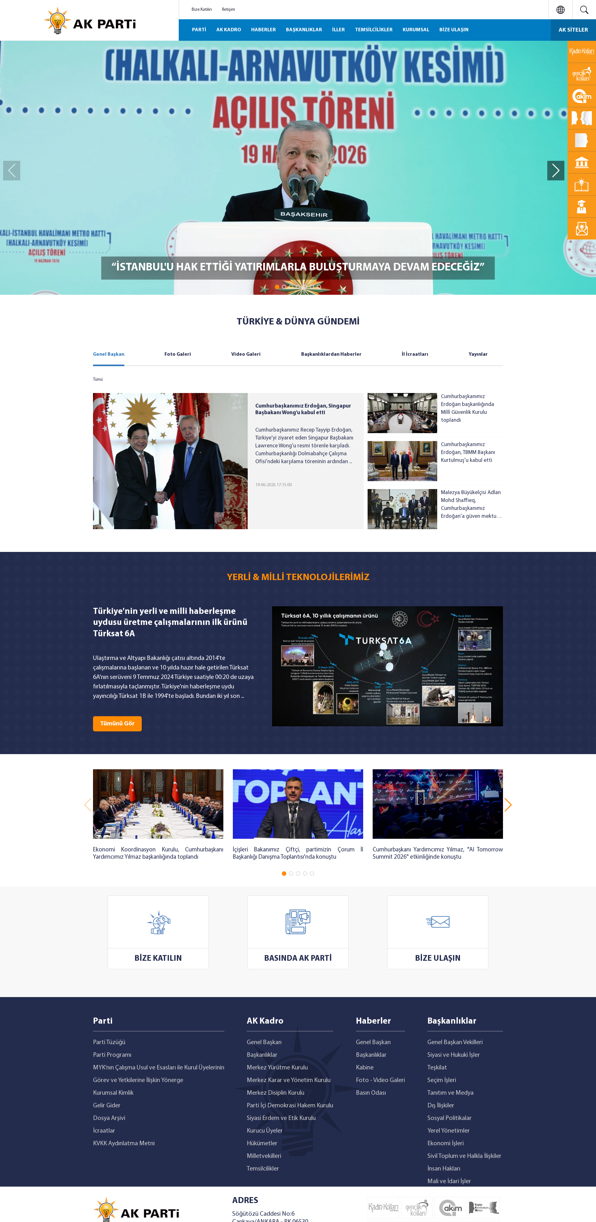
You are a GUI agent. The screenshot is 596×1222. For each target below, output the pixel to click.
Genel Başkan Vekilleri (455, 1042)
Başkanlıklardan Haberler (331, 354)
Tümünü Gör (117, 724)
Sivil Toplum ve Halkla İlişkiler (464, 1156)
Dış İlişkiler (440, 1106)
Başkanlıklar (262, 1055)
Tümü (98, 379)
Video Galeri (246, 354)
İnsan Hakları (443, 1169)
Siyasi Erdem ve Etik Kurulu (281, 1118)
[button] (277, 287)
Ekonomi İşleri (445, 1143)
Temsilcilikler (263, 1169)
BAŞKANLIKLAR (304, 30)
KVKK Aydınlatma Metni (124, 1143)
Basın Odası (371, 1093)
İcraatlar (104, 1131)
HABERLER (263, 30)
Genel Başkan (108, 354)
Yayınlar (478, 354)
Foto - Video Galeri (380, 1080)
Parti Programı (112, 1055)
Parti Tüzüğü (109, 1042)
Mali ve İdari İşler (449, 1181)
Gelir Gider (107, 1106)
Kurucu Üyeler (265, 1131)
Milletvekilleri (264, 1156)
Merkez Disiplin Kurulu (275, 1093)
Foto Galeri (178, 354)
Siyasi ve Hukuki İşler (453, 1055)
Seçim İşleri (441, 1080)
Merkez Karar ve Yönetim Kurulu (289, 1080)
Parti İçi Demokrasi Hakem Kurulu (290, 1106)
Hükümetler (262, 1143)
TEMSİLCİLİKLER (374, 30)
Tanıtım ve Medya (450, 1093)
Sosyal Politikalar (449, 1118)
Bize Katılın (202, 9)
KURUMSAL (416, 30)
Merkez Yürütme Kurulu (277, 1068)
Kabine (365, 1068)
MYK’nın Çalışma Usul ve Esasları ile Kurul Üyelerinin (158, 1068)
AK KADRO (228, 30)
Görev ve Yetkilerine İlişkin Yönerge (138, 1080)
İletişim (228, 9)
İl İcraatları (415, 354)
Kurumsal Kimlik (113, 1093)
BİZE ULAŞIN (454, 30)
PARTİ (199, 30)
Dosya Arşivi (109, 1118)
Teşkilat (437, 1068)
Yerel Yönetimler (448, 1131)
